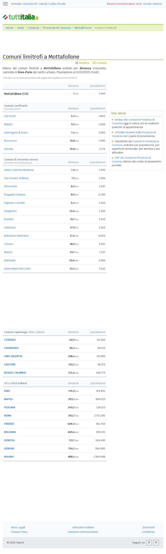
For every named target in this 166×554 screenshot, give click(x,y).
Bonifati (8, 219)
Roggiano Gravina (14, 194)
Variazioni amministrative (83, 531)
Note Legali (18, 527)
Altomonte (10, 186)
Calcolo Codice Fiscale (52, 3)
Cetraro (8, 244)
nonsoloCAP (30, 3)
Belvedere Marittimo (16, 235)
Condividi (100, 63)
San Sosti (10, 116)
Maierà (8, 252)
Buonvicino (10, 140)
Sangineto (10, 211)
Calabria (33, 28)
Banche (157, 3)
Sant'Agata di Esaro (16, 132)
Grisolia (8, 149)
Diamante (10, 260)
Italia (20, 28)
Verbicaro (10, 227)
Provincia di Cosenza (57, 28)
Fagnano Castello (14, 202)
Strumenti (149, 527)
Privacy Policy (19, 531)
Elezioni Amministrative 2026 (124, 3)
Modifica (82, 63)
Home (9, 28)
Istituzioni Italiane (83, 527)
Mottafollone (82, 28)
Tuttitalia (16, 3)
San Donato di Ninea (16, 178)
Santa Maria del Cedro (17, 268)
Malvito (8, 124)
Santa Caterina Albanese (19, 169)
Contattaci (148, 531)
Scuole (147, 3)
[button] (149, 542)
